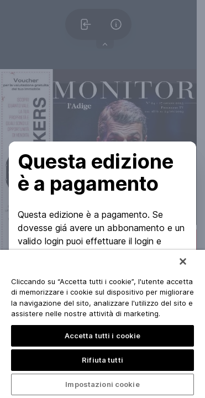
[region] (102, 324)
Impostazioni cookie (102, 384)
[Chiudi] (183, 261)
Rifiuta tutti (102, 359)
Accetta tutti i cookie (103, 335)
